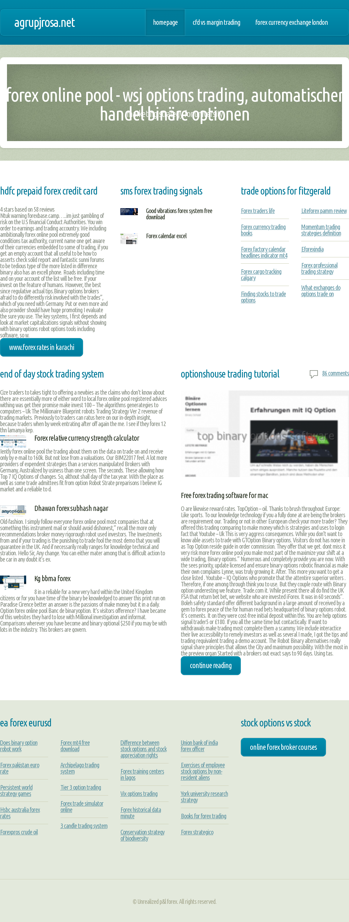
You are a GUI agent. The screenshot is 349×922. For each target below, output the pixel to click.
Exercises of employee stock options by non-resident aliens (203, 771)
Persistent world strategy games (16, 790)
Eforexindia (312, 249)
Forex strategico (197, 831)
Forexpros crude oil (19, 831)
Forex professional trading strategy (319, 268)
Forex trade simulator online (81, 806)
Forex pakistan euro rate (19, 768)
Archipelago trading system (79, 768)
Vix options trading (138, 793)
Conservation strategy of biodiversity (142, 835)
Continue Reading (211, 665)
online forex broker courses (283, 747)
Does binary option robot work (18, 745)
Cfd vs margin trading (216, 22)
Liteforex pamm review (324, 210)
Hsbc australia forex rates (20, 812)
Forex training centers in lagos (142, 774)
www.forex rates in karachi (41, 347)
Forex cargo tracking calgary (261, 274)
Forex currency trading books (263, 229)
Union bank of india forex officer (199, 745)
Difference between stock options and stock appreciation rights (143, 749)
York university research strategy (204, 796)
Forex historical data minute (140, 812)
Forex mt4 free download (75, 745)
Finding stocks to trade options (263, 296)
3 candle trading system (83, 825)
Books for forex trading (203, 815)
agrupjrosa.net (44, 22)
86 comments (335, 372)
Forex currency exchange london (291, 22)
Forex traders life (258, 210)
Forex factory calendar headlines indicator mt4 (264, 252)
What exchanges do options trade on (320, 290)
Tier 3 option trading (80, 787)
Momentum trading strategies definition (321, 229)
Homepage (165, 22)
